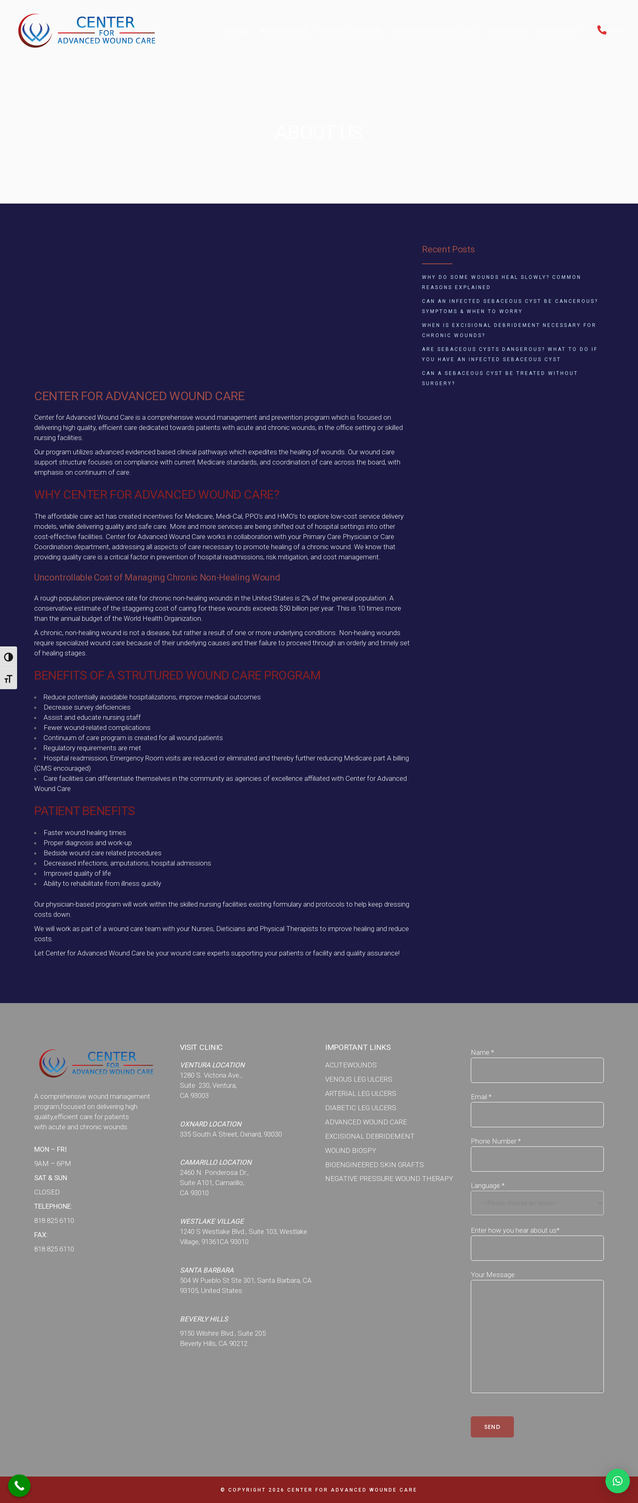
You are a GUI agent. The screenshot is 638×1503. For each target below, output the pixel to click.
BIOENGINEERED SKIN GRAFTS (374, 1165)
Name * (537, 1057)
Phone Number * (537, 1146)
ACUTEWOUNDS (351, 1065)
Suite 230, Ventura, (208, 1085)
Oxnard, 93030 (261, 1134)
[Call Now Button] (19, 1486)
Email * (537, 1102)
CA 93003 (194, 1095)
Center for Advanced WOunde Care (352, 1490)
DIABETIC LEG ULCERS (360, 1108)
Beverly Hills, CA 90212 (213, 1343)
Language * (537, 1198)
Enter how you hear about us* (537, 1235)
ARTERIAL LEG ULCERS (360, 1093)
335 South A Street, (210, 1134)
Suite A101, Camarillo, (212, 1183)
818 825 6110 (54, 1220)
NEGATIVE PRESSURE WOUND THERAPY (389, 1178)
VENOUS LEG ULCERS (358, 1079)
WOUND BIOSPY (350, 1150)
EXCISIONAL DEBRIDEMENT (370, 1136)
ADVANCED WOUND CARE (366, 1122)
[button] (617, 1481)
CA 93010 (194, 1193)
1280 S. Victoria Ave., (211, 1075)
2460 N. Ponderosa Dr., (214, 1172)
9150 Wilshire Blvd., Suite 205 (223, 1333)
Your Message (537, 1280)
